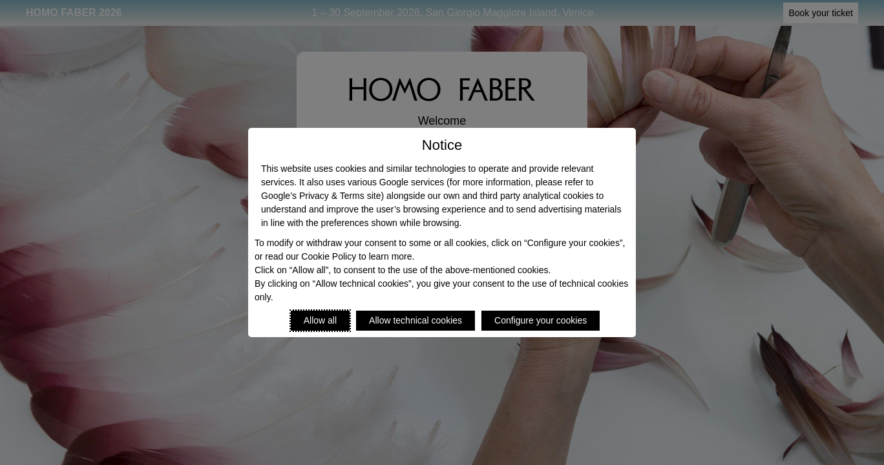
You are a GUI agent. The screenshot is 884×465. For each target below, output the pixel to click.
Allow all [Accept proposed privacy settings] (320, 320)
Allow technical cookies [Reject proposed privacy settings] (415, 320)
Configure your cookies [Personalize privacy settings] (540, 320)
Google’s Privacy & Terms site (321, 196)
